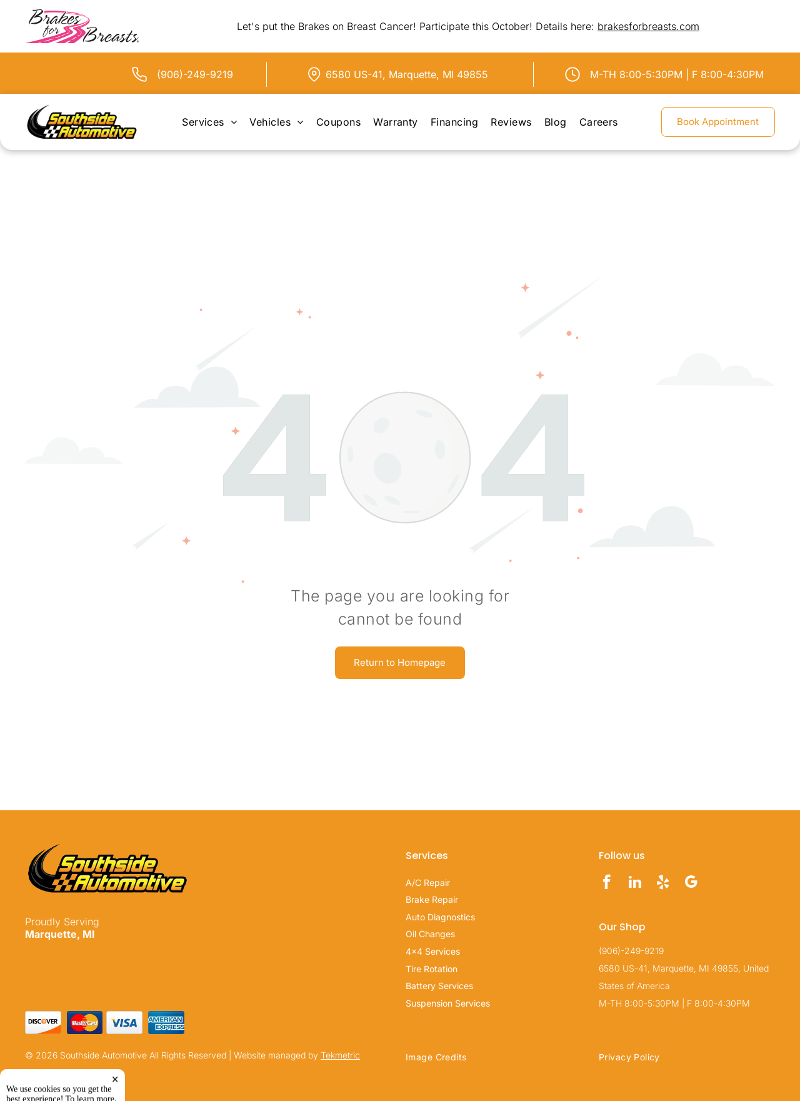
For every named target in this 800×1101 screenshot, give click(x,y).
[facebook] (607, 883)
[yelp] (663, 883)
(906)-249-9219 (195, 74)
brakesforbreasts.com (648, 26)
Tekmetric (340, 1055)
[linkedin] (635, 883)
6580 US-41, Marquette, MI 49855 (407, 74)
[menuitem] (209, 122)
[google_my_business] (691, 883)
